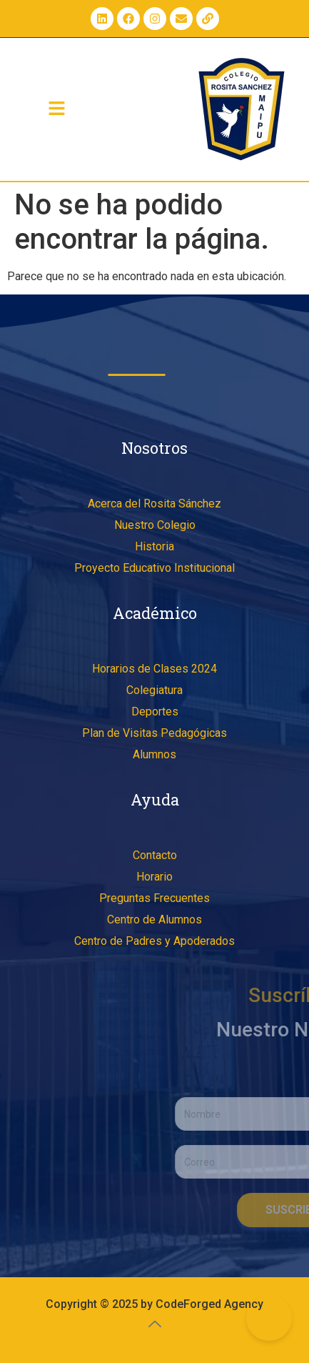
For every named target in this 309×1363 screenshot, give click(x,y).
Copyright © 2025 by (101, 1304)
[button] (57, 109)
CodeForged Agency (209, 1304)
